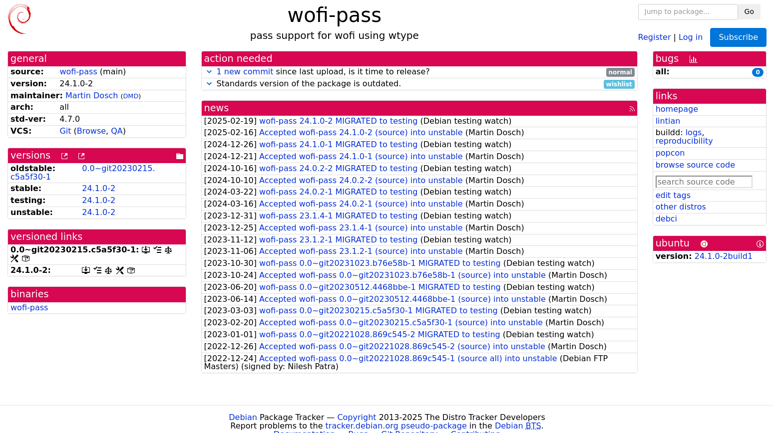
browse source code (695, 165)
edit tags (673, 195)
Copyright (356, 417)
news (216, 108)
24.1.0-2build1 (724, 256)
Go (749, 11)
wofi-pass (78, 71)
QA (117, 131)
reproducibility (684, 141)
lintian (668, 121)
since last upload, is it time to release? (419, 72)
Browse (91, 131)
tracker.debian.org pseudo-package (396, 426)
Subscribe (738, 37)
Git (65, 131)
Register (654, 36)
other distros (681, 207)
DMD (131, 96)
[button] (209, 71)
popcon (670, 153)
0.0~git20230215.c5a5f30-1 (82, 173)
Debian (243, 417)
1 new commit (245, 71)
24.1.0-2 (98, 188)
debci (666, 218)
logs (694, 132)
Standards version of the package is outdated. (419, 84)
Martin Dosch (91, 95)
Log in (691, 36)
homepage (677, 109)
